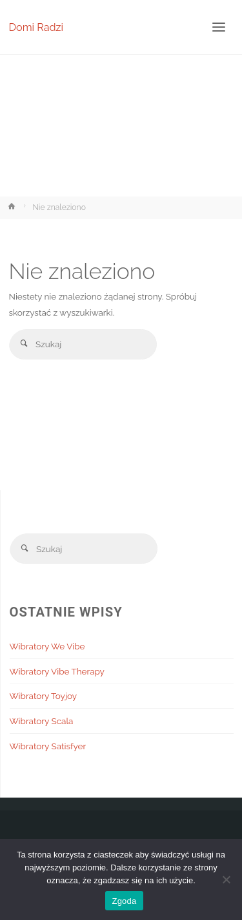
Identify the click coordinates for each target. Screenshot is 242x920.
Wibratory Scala (42, 721)
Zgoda (124, 901)
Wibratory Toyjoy (43, 696)
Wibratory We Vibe (47, 646)
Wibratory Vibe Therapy (57, 671)
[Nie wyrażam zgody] (225, 879)
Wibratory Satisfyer (48, 746)
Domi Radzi (36, 27)
